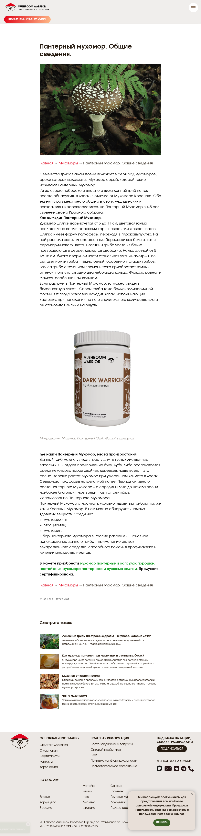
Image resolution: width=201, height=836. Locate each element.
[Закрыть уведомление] (192, 794)
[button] (172, 748)
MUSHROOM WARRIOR (32, 6)
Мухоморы (68, 163)
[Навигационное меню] (193, 7)
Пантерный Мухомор (76, 185)
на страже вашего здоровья (33, 9)
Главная (46, 163)
